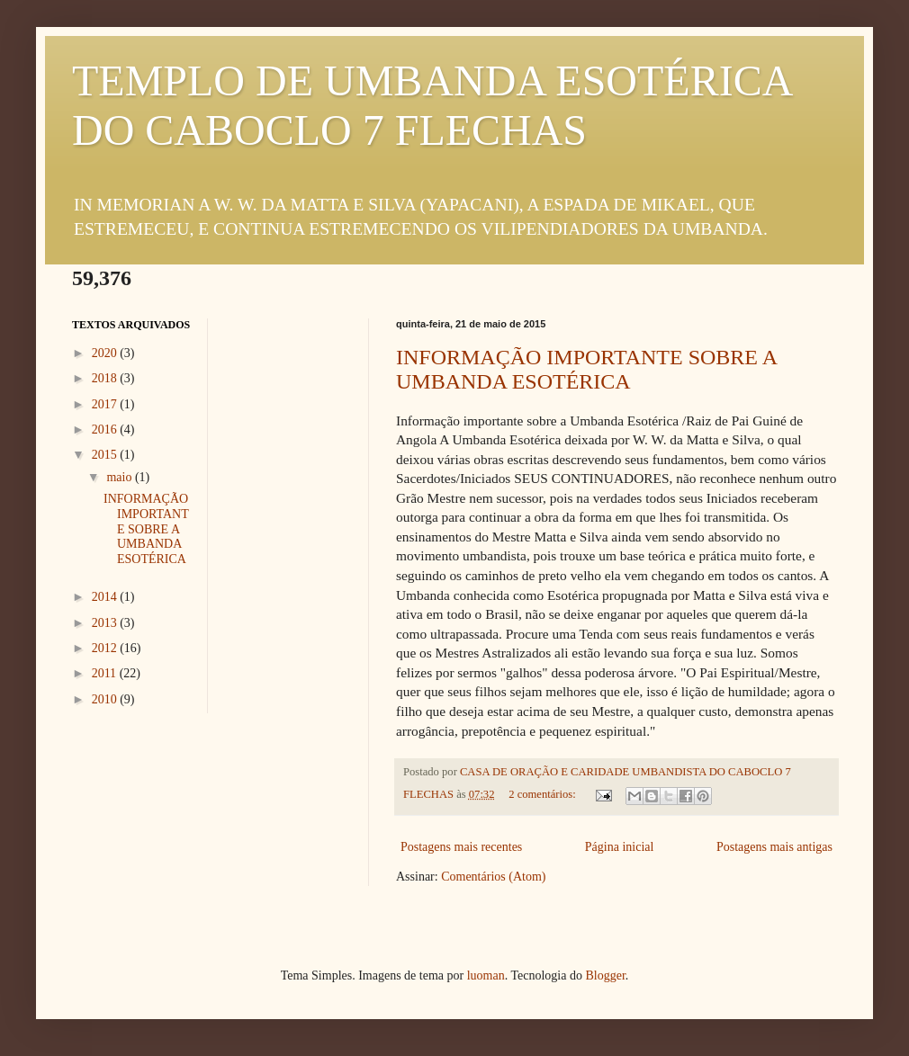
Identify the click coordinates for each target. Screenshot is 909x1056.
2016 (106, 429)
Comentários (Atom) (493, 876)
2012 (106, 648)
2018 (106, 378)
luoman (486, 975)
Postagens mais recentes (461, 847)
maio (120, 477)
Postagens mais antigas (774, 847)
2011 (106, 673)
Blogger (605, 975)
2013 (106, 623)
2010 (106, 699)
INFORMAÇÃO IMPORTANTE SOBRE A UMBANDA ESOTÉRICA (586, 369)
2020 (106, 353)
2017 (106, 404)
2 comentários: (543, 794)
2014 (106, 597)
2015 (106, 454)
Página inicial (619, 847)
